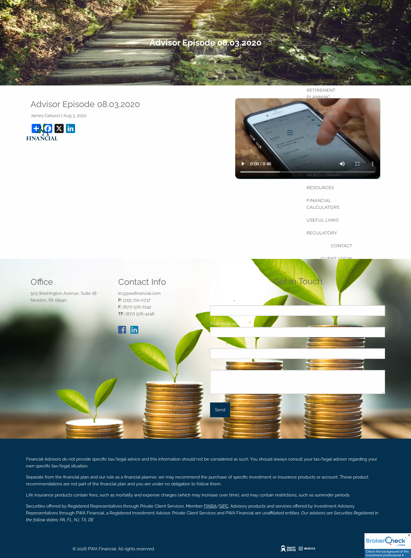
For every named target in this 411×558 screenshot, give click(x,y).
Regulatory (322, 233)
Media (314, 149)
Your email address (249, 323)
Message (239, 366)
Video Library (324, 174)
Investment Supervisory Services (322, 116)
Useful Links (323, 220)
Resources (320, 187)
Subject (238, 345)
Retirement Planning (321, 93)
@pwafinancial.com (142, 293)
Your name (241, 301)
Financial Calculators (323, 204)
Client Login (336, 258)
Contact (341, 245)
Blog (313, 162)
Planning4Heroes (329, 136)
